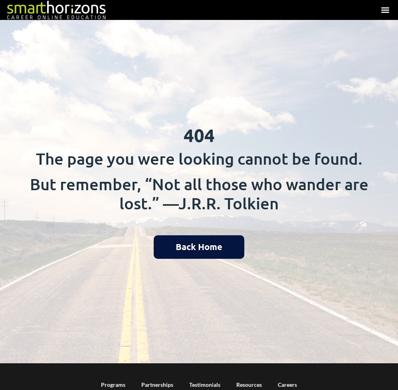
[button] (385, 10)
